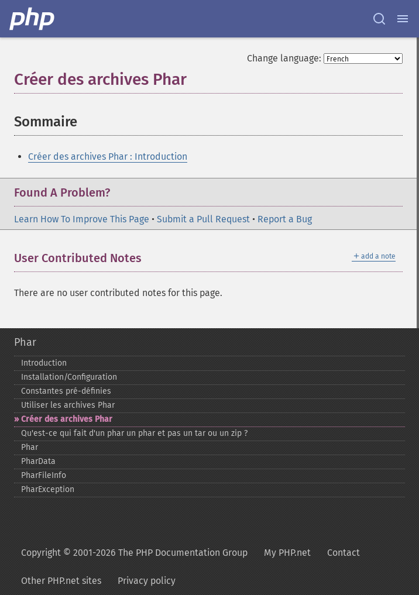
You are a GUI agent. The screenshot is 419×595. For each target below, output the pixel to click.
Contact (343, 552)
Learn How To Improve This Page (81, 219)
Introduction (44, 363)
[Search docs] (379, 18)
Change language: (284, 58)
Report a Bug (284, 219)
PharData (38, 461)
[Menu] (402, 18)
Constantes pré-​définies (66, 391)
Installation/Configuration (69, 377)
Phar (25, 342)
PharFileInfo (43, 475)
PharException (47, 489)
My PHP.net (287, 552)
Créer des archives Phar (66, 419)
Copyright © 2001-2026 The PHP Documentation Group (134, 552)
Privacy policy (147, 580)
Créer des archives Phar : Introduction (107, 156)
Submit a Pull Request (203, 219)
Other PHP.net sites (61, 580)
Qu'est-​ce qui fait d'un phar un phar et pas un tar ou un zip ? (134, 433)
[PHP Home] (32, 18)
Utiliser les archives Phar (68, 405)
